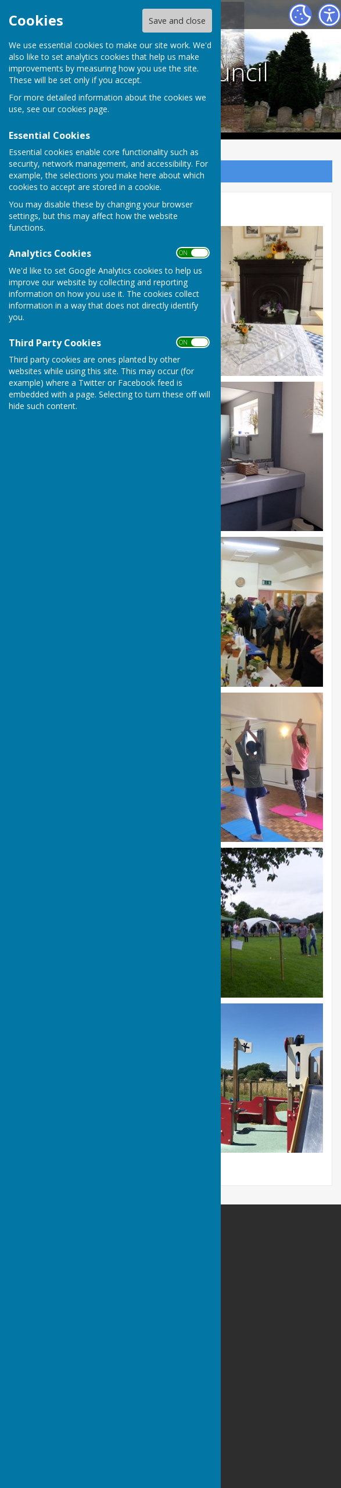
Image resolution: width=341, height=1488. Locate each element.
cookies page (82, 108)
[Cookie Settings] (300, 15)
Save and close (177, 20)
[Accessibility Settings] (329, 15)
